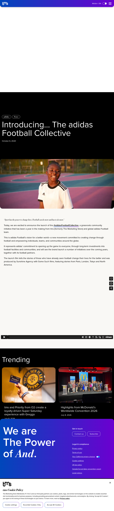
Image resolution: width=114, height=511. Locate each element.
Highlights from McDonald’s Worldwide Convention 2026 (81, 404)
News (16, 117)
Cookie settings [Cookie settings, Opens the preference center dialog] (11, 505)
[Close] (110, 482)
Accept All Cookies (54, 505)
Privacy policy (65, 498)
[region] (57, 495)
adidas (6, 117)
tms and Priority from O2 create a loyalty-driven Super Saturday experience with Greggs (26, 405)
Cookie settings (78, 460)
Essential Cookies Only (32, 505)
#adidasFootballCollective (66, 237)
